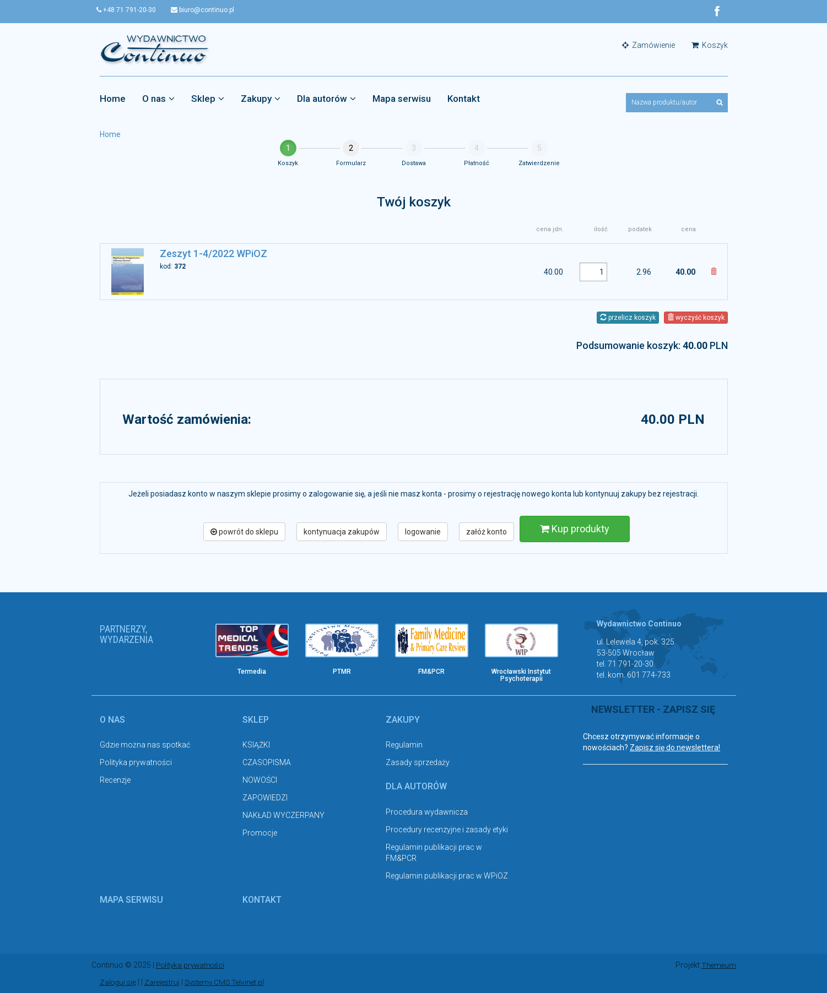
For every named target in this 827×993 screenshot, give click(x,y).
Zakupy (260, 98)
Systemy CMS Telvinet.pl (230, 982)
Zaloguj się (119, 982)
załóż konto (486, 531)
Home (113, 98)
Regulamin (404, 745)
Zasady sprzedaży (418, 763)
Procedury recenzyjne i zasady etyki (447, 829)
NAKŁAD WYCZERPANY (283, 815)
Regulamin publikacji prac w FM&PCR (434, 853)
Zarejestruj (164, 982)
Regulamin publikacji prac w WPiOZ (447, 875)
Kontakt (463, 98)
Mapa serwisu (401, 98)
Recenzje (115, 780)
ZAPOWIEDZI (265, 798)
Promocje (259, 833)
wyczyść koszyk (696, 317)
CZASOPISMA (266, 763)
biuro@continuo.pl (208, 10)
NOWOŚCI (259, 780)
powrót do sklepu (244, 531)
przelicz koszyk (628, 317)
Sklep (207, 98)
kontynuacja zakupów (342, 531)
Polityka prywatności (136, 763)
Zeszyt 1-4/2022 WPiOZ (213, 254)
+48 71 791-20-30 (129, 10)
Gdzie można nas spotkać (145, 745)
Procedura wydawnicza (427, 812)
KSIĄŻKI (256, 745)
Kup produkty (574, 528)
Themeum (718, 965)
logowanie (423, 531)
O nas (158, 98)
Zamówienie (648, 45)
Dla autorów (326, 98)
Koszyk (709, 45)
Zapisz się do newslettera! (675, 748)
